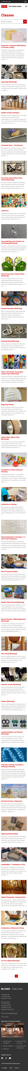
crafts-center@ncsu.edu (11, 1013)
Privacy (10, 1067)
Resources (17, 1067)
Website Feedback (8, 1046)
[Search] (25, 22)
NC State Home (6, 1)
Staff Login (6, 1049)
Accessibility (4, 1067)
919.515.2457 (5, 1017)
